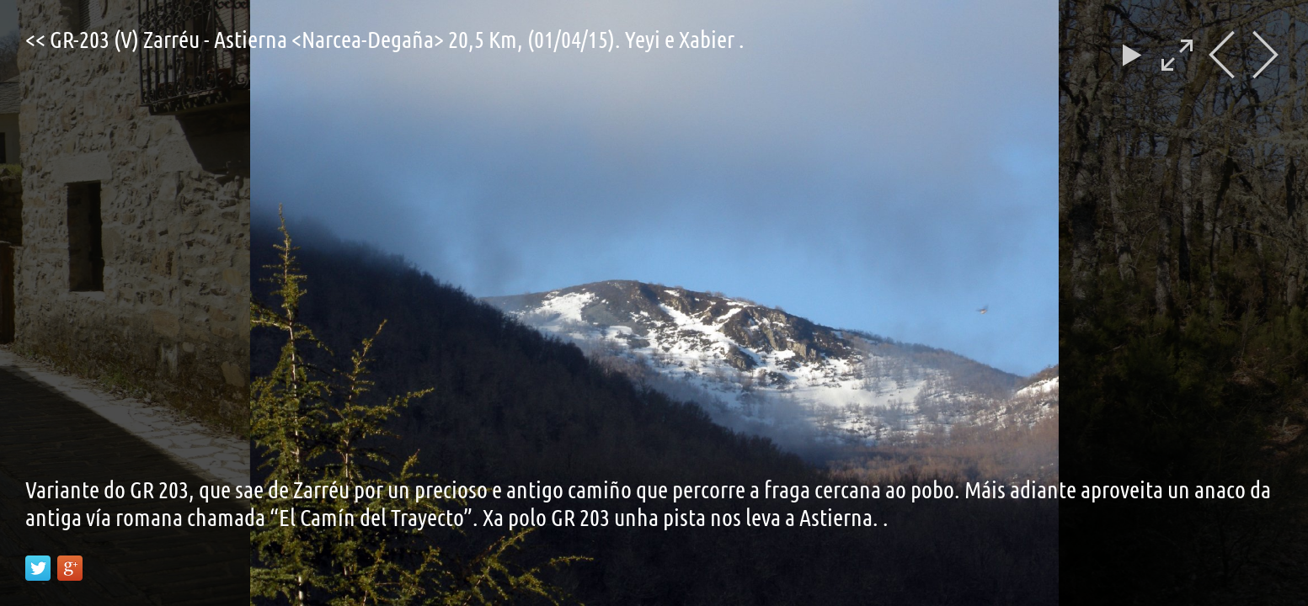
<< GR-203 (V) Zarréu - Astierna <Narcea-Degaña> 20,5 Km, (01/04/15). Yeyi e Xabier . (385, 38)
